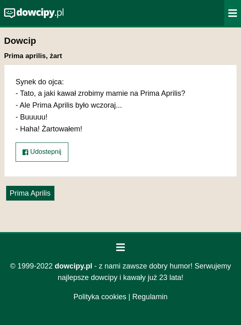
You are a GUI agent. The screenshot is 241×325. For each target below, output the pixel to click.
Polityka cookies (100, 297)
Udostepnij (42, 152)
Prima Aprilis (30, 193)
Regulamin (149, 297)
